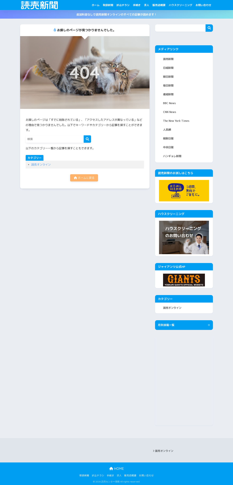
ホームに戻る (84, 178)
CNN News (169, 112)
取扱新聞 (108, 5)
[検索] (87, 139)
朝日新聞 (168, 76)
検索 (209, 28)
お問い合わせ (203, 5)
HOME (116, 469)
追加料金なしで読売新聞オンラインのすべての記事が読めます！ (116, 14)
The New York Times (176, 121)
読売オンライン (41, 164)
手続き (137, 5)
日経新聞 (168, 68)
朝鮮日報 (168, 138)
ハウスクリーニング (180, 5)
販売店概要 (159, 5)
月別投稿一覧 (166, 325)
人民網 (167, 129)
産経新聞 (168, 94)
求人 (146, 5)
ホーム (96, 5)
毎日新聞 (168, 85)
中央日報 (168, 147)
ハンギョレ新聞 (172, 156)
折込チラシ (123, 5)
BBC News (169, 103)
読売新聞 (168, 59)
